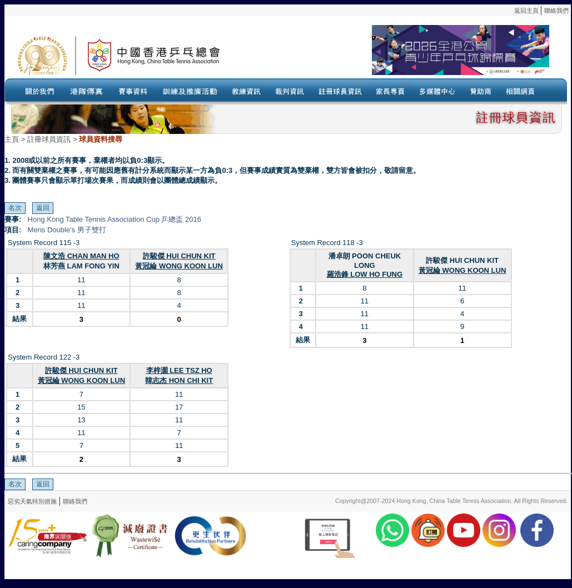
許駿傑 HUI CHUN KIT (179, 256)
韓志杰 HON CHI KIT (179, 380)
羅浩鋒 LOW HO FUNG (365, 274)
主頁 (11, 139)
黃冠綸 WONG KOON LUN (178, 266)
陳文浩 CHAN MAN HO (81, 256)
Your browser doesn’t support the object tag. (390, 55)
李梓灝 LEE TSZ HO (179, 370)
